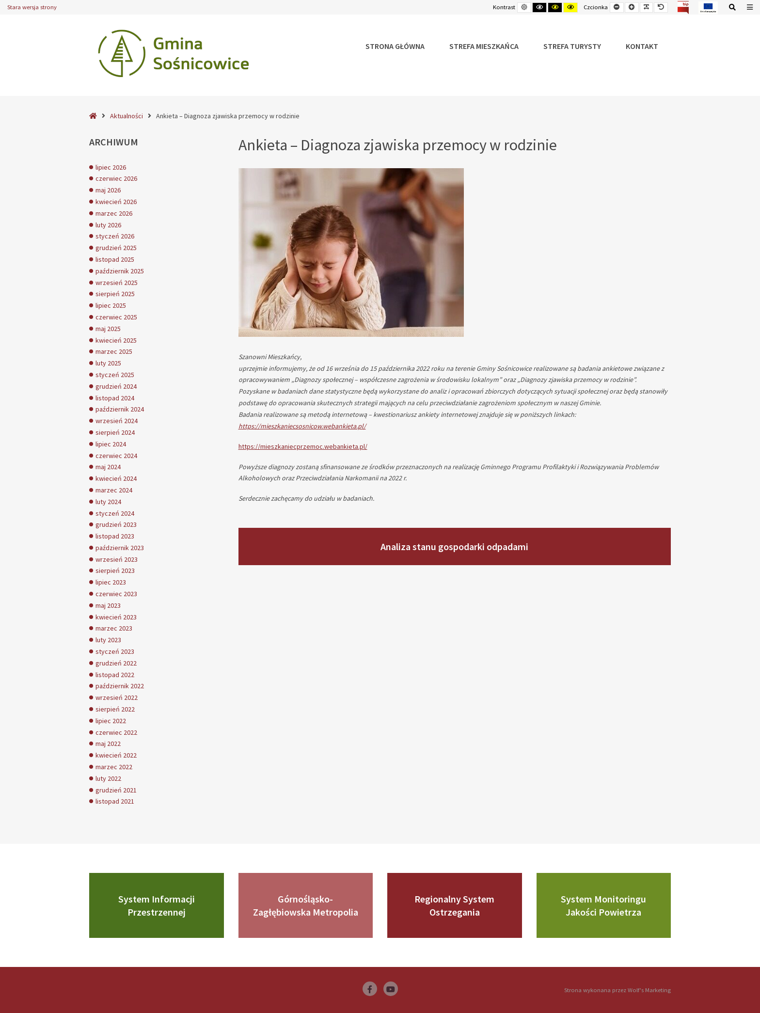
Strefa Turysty (572, 46)
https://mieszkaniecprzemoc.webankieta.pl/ (302, 446)
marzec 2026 (113, 213)
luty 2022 (108, 778)
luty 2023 (108, 639)
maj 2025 (108, 328)
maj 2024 (108, 466)
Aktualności (126, 115)
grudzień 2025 (116, 247)
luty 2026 (108, 225)
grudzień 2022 (116, 663)
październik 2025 (119, 271)
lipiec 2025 (110, 305)
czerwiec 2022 (116, 732)
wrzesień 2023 (116, 559)
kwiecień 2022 (116, 755)
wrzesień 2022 (116, 697)
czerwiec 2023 (116, 593)
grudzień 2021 (116, 790)
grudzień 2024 (116, 386)
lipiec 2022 (110, 720)
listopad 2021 (114, 801)
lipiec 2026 (110, 167)
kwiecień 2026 (116, 201)
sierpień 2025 (115, 293)
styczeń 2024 (114, 513)
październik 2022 (119, 685)
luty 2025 (108, 363)
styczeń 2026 (114, 236)
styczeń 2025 (114, 374)
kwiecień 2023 (116, 617)
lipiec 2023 (110, 582)
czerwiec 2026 (116, 178)
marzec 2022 (113, 766)
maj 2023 (108, 605)
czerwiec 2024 (116, 455)
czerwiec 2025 (116, 317)
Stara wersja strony (32, 7)
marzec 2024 (113, 490)
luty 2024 (108, 501)
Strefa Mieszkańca (484, 46)
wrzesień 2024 (116, 420)
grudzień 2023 (116, 524)
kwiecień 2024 (116, 478)
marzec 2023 (113, 628)
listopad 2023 (114, 536)
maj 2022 (108, 743)
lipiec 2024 (110, 444)
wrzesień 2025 (116, 282)
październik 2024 (119, 409)
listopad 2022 (114, 674)
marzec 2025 (113, 351)
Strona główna (395, 46)
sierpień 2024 (115, 432)
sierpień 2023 (115, 570)
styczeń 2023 (114, 651)
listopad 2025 (114, 259)
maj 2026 (108, 190)
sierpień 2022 (115, 709)
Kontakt (642, 46)
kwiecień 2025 (116, 340)
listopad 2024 (114, 398)
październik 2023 (119, 547)
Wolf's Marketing (649, 990)
